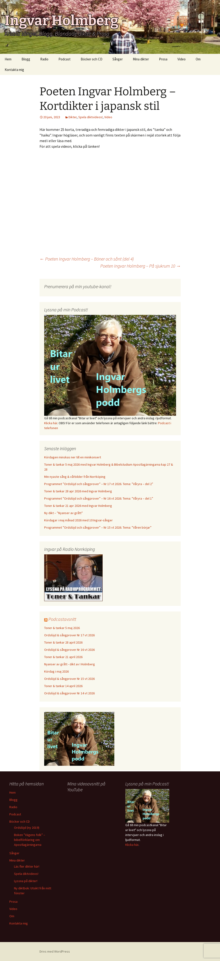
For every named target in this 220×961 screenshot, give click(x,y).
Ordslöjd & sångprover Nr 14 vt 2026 (69, 693)
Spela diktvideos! (90, 117)
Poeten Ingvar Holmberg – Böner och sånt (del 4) (87, 259)
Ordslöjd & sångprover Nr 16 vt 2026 (69, 650)
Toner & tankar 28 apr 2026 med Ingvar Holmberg (78, 491)
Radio (44, 59)
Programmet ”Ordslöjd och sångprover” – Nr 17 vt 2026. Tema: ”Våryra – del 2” (98, 484)
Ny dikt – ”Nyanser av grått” (63, 513)
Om (198, 59)
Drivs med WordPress (55, 951)
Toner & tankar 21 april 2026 (63, 657)
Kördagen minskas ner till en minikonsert (72, 457)
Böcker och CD (91, 59)
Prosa (163, 59)
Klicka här (50, 423)
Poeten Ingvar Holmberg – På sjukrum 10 (140, 266)
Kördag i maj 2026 (56, 671)
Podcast (64, 59)
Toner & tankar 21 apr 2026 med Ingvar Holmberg (78, 506)
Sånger (117, 59)
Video (181, 59)
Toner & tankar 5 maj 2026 (62, 628)
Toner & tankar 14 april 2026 (63, 686)
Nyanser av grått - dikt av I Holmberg (69, 664)
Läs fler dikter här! (26, 866)
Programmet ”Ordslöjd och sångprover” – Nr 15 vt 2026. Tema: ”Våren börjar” (97, 527)
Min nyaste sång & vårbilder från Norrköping (74, 477)
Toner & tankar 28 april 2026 (63, 642)
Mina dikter (141, 59)
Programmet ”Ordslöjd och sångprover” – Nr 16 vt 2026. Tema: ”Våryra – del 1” (98, 498)
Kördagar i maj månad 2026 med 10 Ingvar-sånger (78, 520)
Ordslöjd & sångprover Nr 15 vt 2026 (69, 679)
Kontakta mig (14, 69)
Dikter (73, 117)
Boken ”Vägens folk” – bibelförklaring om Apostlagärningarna (29, 840)
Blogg (26, 59)
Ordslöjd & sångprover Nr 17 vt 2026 (69, 635)
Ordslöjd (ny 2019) (26, 827)
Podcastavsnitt (62, 619)
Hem (8, 59)
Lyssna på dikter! (25, 881)
